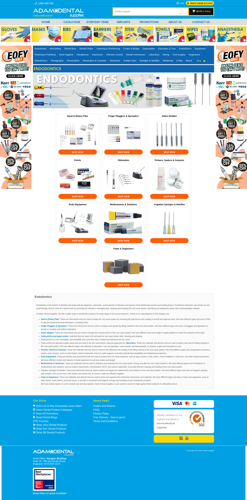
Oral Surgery (179, 54)
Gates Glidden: (47, 333)
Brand (189, 60)
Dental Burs (70, 48)
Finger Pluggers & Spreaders (123, 116)
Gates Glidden (169, 116)
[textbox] (144, 11)
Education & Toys (167, 48)
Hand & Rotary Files (77, 116)
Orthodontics (40, 60)
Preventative (73, 60)
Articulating (55, 48)
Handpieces (83, 54)
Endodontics (185, 48)
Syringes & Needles (150, 60)
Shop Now (77, 152)
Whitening (168, 60)
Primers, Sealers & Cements (169, 160)
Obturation (123, 160)
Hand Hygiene (66, 54)
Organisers (194, 54)
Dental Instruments (135, 54)
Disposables (149, 48)
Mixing (166, 54)
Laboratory (154, 54)
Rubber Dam (129, 60)
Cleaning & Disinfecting (108, 48)
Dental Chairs (86, 48)
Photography (57, 60)
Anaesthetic (40, 48)
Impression (97, 54)
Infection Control (114, 54)
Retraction (115, 60)
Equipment (200, 48)
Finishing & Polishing (45, 54)
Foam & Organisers (123, 248)
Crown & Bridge (131, 48)
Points (77, 160)
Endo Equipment (77, 204)
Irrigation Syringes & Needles (169, 204)
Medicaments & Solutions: (53, 363)
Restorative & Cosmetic (95, 60)
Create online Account (201, 3)
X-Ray (179, 60)
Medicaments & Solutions (123, 204)
